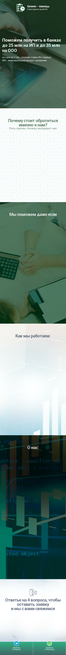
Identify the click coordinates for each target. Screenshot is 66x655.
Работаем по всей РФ (38, 7)
